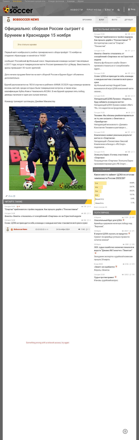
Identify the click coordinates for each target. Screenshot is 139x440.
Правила (6, 1)
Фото (116, 19)
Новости (76, 10)
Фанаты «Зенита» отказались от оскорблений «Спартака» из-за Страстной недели (43, 216)
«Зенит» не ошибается (104, 267)
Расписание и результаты (35, 1)
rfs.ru (10, 196)
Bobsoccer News (20, 229)
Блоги (109, 10)
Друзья (130, 19)
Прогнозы (94, 10)
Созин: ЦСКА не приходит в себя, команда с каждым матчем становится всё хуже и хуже (46, 223)
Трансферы (17, 1)
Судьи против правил (104, 277)
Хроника (87, 20)
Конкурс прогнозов (56, 1)
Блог (103, 19)
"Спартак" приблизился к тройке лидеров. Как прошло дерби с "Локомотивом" (41, 209)
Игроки (80, 1)
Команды (71, 1)
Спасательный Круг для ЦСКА (108, 220)
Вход (131, 9)
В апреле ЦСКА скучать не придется (111, 234)
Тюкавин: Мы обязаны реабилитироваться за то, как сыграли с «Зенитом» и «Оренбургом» (114, 118)
